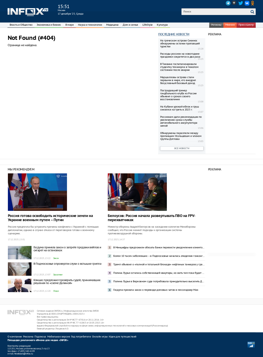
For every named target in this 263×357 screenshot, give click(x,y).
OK (253, 3)
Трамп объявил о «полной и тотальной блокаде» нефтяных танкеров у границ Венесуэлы (159, 264)
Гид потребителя (81, 336)
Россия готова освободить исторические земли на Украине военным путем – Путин (50, 218)
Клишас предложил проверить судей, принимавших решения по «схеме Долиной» (66, 281)
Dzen (234, 3)
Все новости (181, 148)
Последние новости (173, 34)
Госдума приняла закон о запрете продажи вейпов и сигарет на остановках (67, 249)
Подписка (40, 336)
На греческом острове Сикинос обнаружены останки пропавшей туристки (180, 43)
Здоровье (58, 274)
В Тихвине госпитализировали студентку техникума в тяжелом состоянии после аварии (179, 67)
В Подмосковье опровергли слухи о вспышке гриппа (67, 263)
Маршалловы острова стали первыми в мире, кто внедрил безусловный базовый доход (178, 80)
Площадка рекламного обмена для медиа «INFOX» (37, 340)
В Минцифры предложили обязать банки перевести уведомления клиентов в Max (159, 247)
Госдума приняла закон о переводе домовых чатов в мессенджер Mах (155, 289)
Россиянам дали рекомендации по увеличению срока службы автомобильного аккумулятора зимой (181, 121)
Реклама (28, 336)
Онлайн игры (100, 336)
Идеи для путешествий (122, 336)
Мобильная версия (58, 336)
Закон (56, 258)
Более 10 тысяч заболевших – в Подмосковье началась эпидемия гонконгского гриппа (159, 255)
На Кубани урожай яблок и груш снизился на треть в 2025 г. (179, 108)
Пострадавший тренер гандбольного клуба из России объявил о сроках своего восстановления (178, 95)
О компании (14, 336)
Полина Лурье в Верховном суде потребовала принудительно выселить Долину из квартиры (159, 281)
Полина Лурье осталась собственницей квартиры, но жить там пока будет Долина (159, 272)
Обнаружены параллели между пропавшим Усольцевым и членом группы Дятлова (181, 136)
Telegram (228, 3)
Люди (56, 291)
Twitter (240, 3)
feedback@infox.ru (23, 353)
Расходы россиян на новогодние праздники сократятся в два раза (180, 55)
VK (247, 3)
